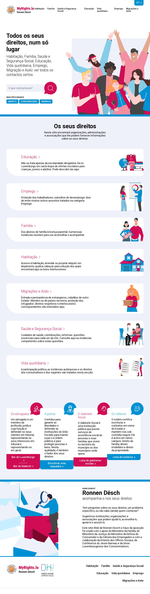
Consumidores (29, 101)
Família (50, 8)
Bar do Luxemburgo (23, 457)
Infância (46, 101)
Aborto (12, 101)
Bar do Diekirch (22, 466)
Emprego (118, 8)
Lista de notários (123, 457)
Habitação (39, 8)
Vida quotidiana (102, 9)
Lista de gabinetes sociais (90, 462)
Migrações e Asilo (132, 9)
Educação (89, 8)
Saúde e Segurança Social (66, 9)
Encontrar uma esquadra (57, 465)
